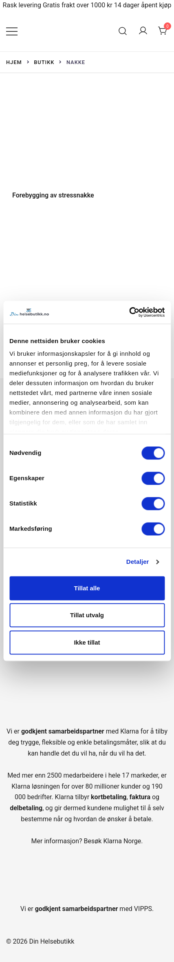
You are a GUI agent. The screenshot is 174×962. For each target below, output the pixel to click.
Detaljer (137, 561)
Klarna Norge (122, 841)
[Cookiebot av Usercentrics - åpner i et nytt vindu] (129, 312)
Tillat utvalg (87, 615)
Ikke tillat (87, 642)
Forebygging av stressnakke (53, 195)
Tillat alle (87, 588)
